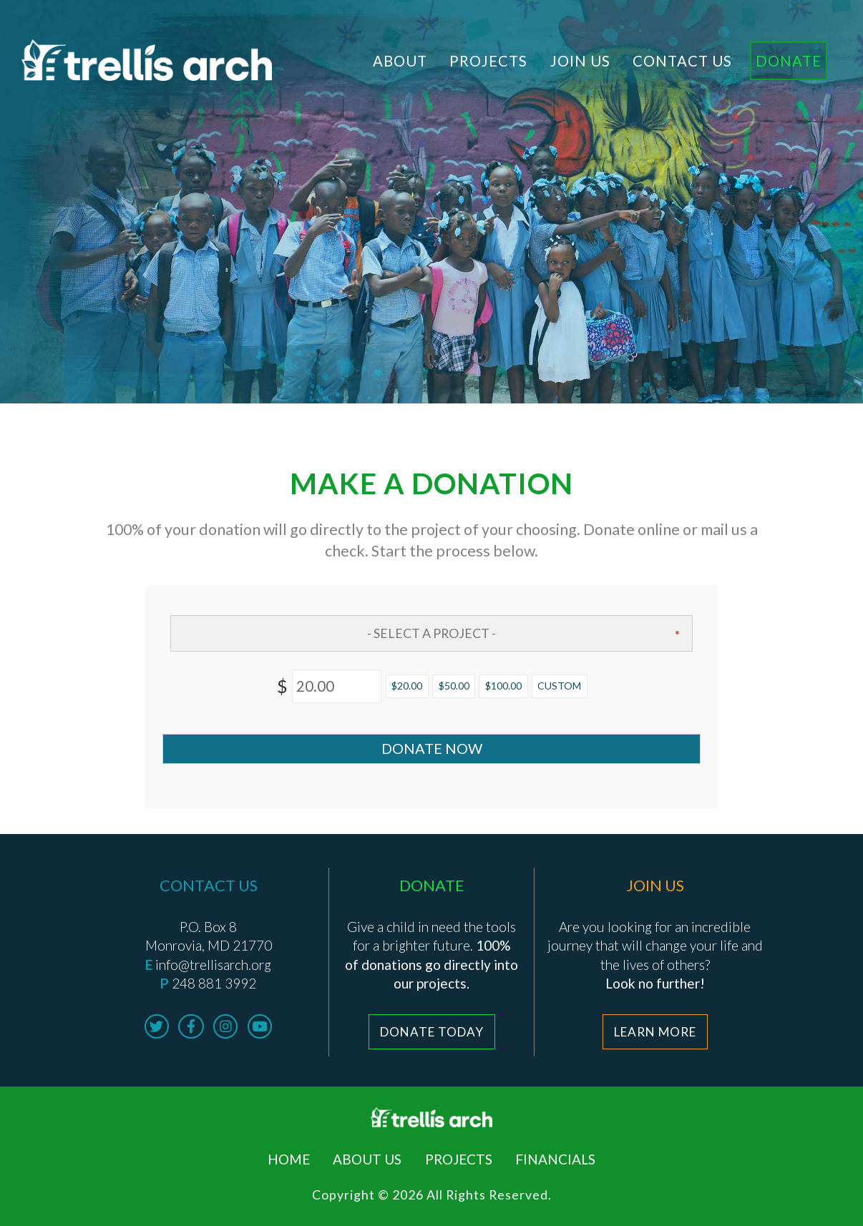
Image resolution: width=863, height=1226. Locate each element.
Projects (488, 60)
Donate (788, 60)
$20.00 (406, 686)
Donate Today (432, 1031)
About (400, 60)
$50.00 (454, 686)
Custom (559, 686)
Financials (555, 1159)
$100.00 (503, 686)
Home (289, 1159)
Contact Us (682, 60)
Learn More (655, 1031)
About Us (367, 1159)
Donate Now (431, 748)
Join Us (580, 60)
